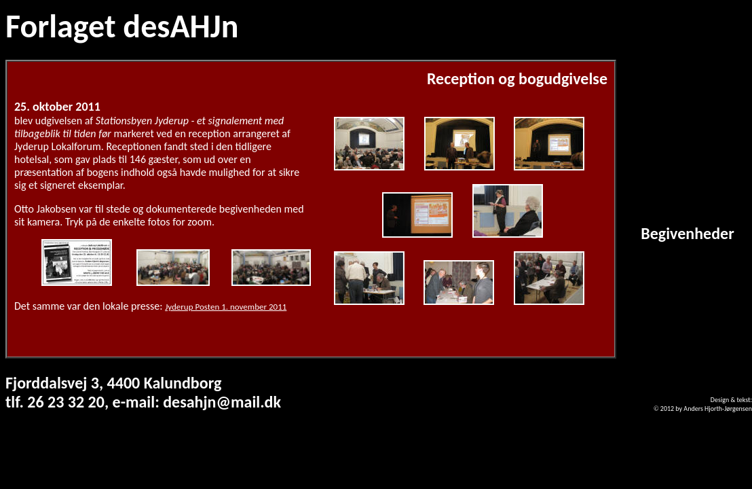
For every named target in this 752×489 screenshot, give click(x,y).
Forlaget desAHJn (121, 26)
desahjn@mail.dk (222, 402)
